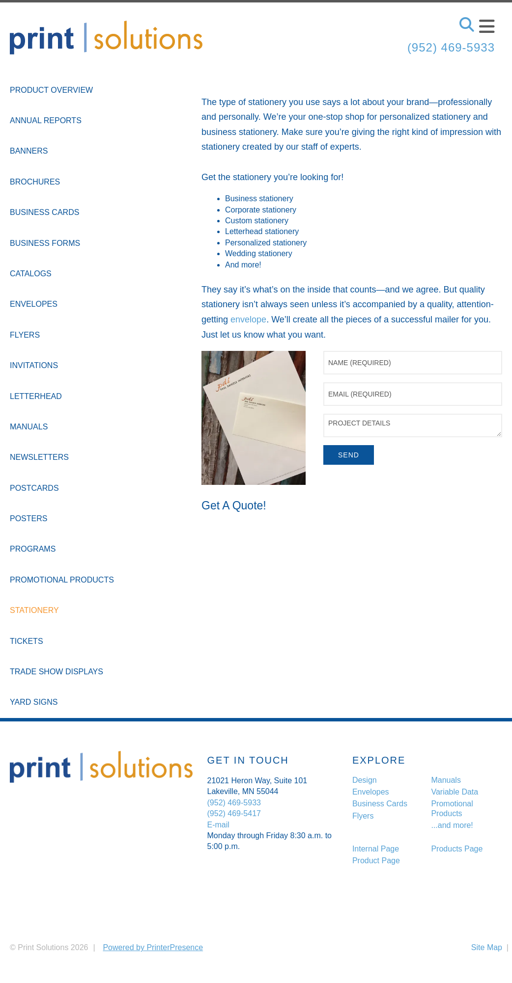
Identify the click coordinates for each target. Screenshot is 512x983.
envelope (248, 319)
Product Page (376, 860)
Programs (33, 549)
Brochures (35, 182)
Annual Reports (46, 120)
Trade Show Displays (56, 671)
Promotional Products (62, 580)
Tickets (26, 641)
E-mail (218, 825)
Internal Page (375, 849)
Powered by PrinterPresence (153, 947)
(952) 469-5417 (234, 813)
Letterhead (36, 396)
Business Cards (44, 212)
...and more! (452, 825)
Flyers (25, 335)
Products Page (457, 849)
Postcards (34, 488)
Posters (28, 518)
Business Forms (45, 243)
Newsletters (39, 457)
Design (364, 780)
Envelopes (33, 304)
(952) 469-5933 (451, 47)
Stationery (34, 610)
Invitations (34, 365)
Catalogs (31, 273)
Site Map (486, 947)
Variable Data (454, 792)
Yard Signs (34, 702)
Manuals (29, 427)
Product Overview (51, 90)
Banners (29, 151)
